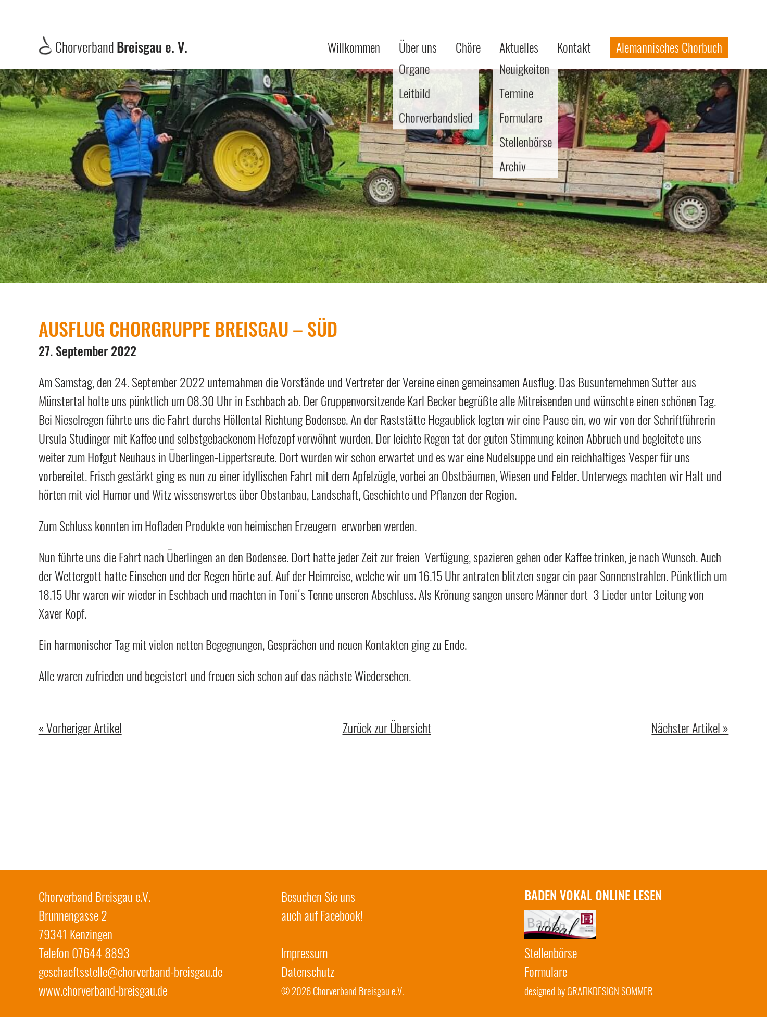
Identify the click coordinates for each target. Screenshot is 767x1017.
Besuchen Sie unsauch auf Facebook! (322, 905)
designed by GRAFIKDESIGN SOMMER (588, 990)
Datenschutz (307, 971)
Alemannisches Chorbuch (669, 46)
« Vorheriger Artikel (80, 727)
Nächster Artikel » (689, 727)
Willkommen (354, 46)
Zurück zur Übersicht (387, 727)
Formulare (545, 971)
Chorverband (113, 46)
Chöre (468, 46)
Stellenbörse (550, 952)
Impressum (304, 952)
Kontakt (574, 46)
